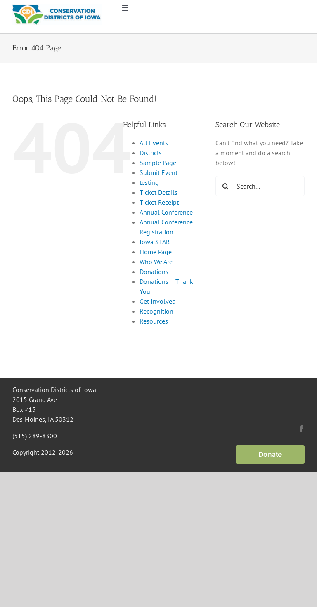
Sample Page (158, 162)
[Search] (225, 186)
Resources (154, 321)
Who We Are (156, 261)
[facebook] (301, 428)
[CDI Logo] (57, 7)
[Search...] (260, 186)
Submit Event (158, 172)
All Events (154, 143)
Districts (151, 153)
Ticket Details (158, 192)
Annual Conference (166, 212)
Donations (154, 271)
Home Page (156, 252)
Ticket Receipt (159, 202)
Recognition (156, 311)
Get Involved (158, 301)
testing (149, 182)
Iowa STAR (155, 242)
